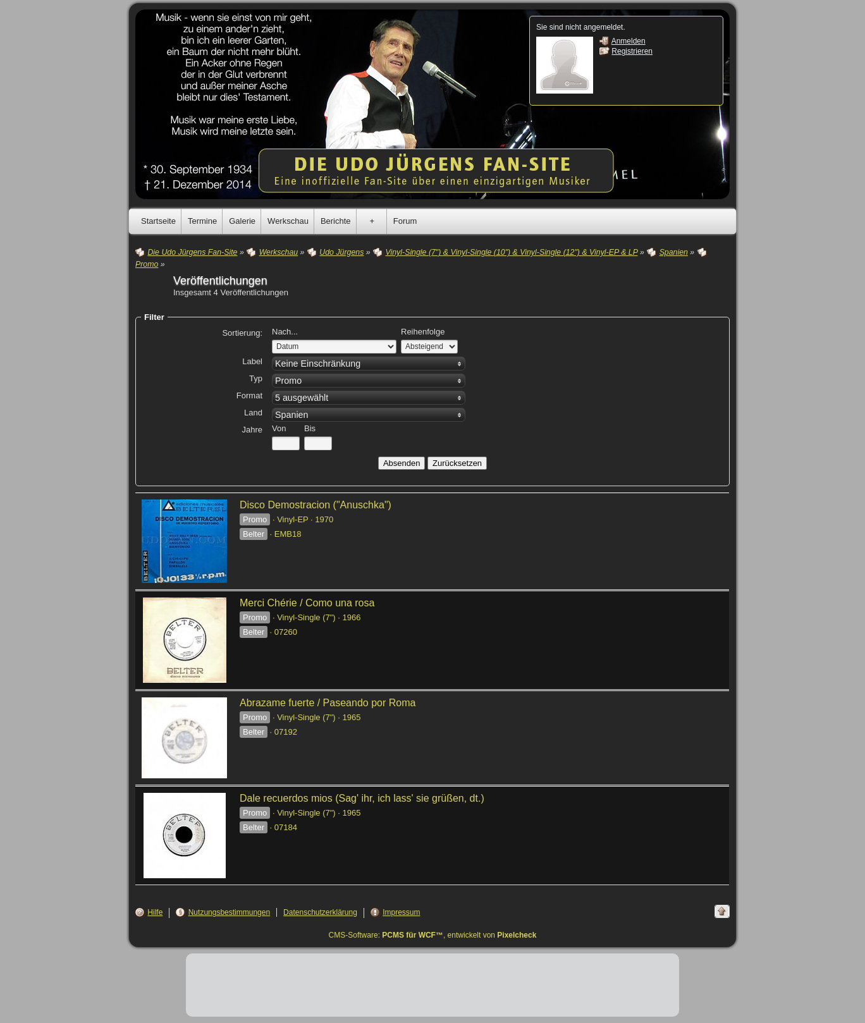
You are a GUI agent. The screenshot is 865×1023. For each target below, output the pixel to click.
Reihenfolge (423, 331)
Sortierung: (242, 333)
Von (279, 428)
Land (253, 412)
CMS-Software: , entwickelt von (433, 935)
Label (252, 361)
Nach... (285, 331)
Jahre (252, 429)
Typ (255, 378)
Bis (310, 428)
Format (249, 395)
